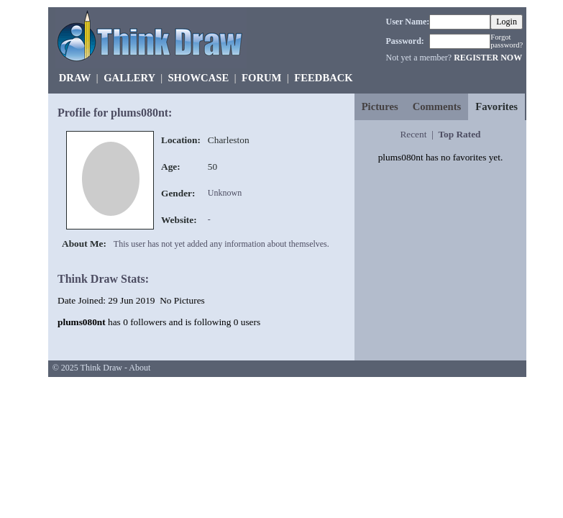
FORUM (261, 77)
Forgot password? (506, 41)
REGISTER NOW (488, 58)
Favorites (496, 106)
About (139, 368)
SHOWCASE (198, 77)
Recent (413, 134)
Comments (437, 106)
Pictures (380, 106)
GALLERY (129, 77)
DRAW (75, 77)
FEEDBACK (323, 77)
